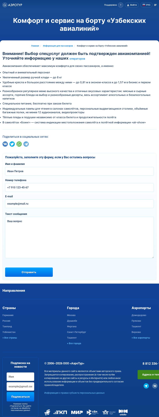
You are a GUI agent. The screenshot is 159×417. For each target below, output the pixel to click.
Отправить (29, 272)
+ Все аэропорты (141, 337)
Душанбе (72, 320)
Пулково (136, 320)
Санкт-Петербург (76, 332)
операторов (77, 58)
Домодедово (139, 315)
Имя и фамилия (15, 164)
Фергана (72, 326)
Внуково (136, 332)
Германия (7, 315)
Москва (71, 315)
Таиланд (7, 326)
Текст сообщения (16, 214)
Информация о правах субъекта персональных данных (74, 393)
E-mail (9, 196)
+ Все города (74, 343)
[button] (113, 5)
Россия (6, 320)
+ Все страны (9, 337)
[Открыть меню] (155, 5)
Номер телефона (15, 180)
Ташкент (72, 337)
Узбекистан (8, 332)
